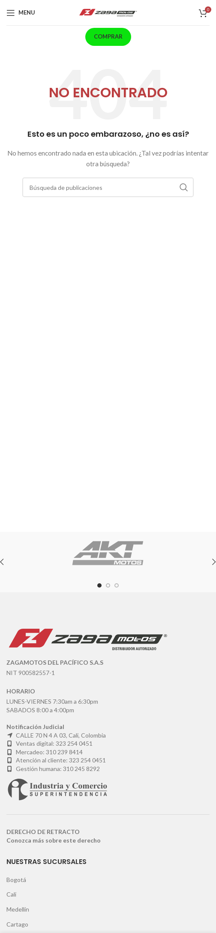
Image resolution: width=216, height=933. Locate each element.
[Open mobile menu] (20, 12)
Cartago (17, 924)
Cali (11, 894)
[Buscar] (108, 187)
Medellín (17, 909)
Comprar (108, 36)
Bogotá (16, 879)
